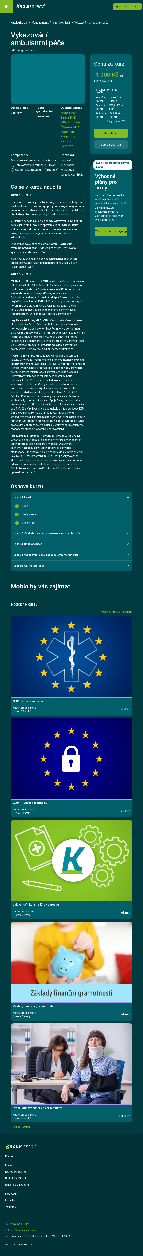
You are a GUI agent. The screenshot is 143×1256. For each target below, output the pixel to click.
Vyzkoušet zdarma (127, 6)
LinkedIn (10, 1200)
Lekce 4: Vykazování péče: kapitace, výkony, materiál (45, 554)
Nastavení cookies (15, 1171)
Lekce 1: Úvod (22, 497)
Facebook (11, 1193)
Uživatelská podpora (17, 1184)
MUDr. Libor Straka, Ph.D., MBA (69, 117)
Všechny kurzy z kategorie (116, 611)
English (9, 1165)
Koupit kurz (111, 133)
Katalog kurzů (19, 22)
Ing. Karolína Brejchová (68, 141)
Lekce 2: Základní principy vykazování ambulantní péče (47, 533)
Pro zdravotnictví (60, 22)
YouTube (10, 1206)
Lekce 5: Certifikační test (28, 565)
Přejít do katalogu (21, 1126)
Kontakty (10, 1156)
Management (40, 22)
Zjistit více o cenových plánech (111, 231)
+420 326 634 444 (20, 1223)
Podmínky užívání (15, 1178)
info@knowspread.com (23, 1230)
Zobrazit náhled (111, 144)
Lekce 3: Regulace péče (27, 544)
